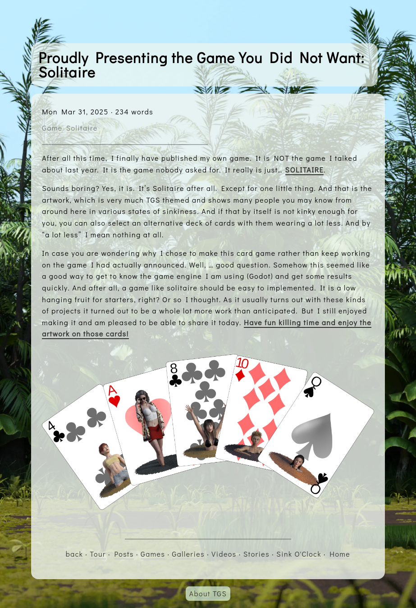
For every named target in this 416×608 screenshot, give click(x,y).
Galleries (188, 553)
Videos (223, 553)
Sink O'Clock (298, 553)
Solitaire (82, 127)
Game (52, 127)
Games (153, 553)
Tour (98, 553)
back (74, 553)
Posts (123, 553)
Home (339, 553)
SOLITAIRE (304, 169)
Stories (256, 553)
